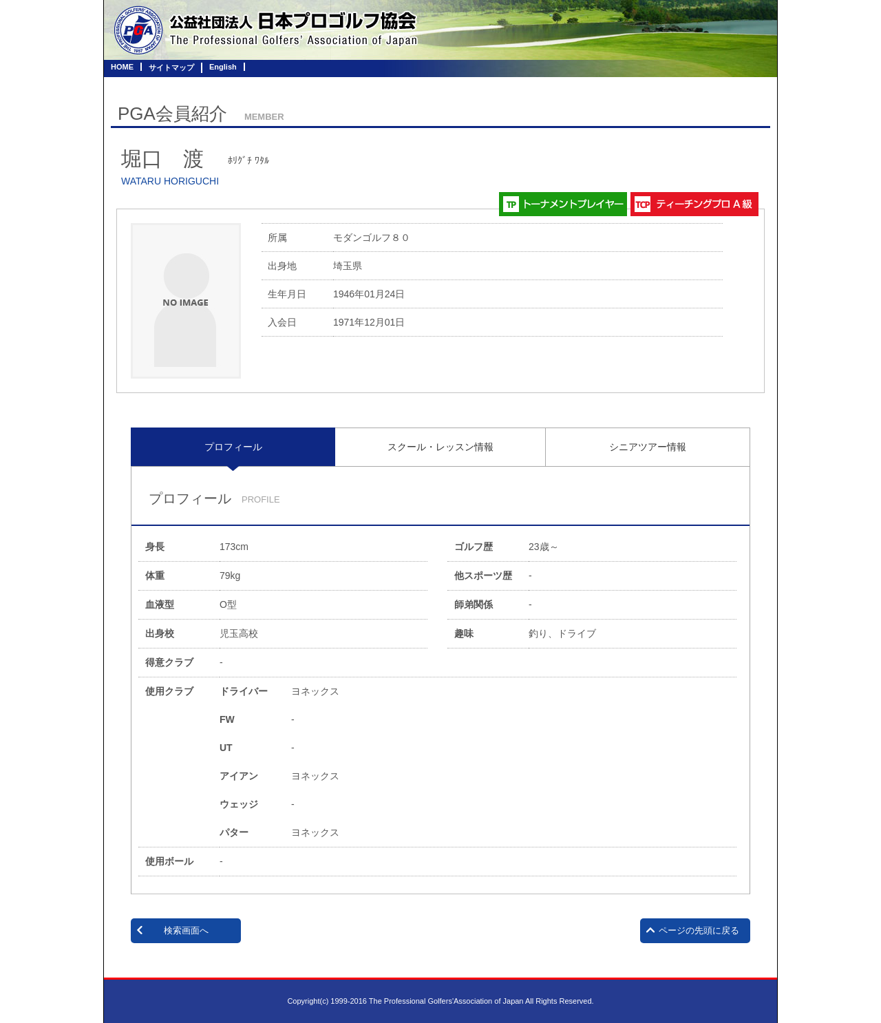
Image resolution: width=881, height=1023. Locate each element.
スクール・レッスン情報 (440, 446)
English (223, 67)
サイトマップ (171, 67)
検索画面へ (186, 930)
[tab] (233, 447)
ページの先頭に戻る (699, 930)
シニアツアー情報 (647, 446)
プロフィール (233, 446)
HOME (122, 67)
